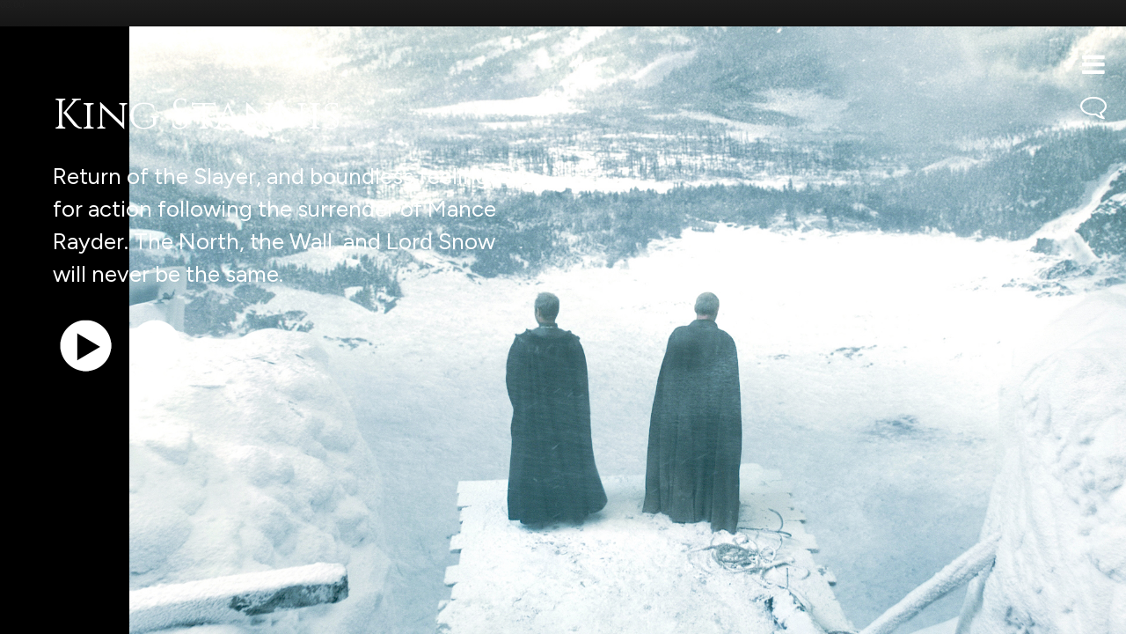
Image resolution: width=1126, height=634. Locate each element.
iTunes (235, 611)
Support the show (97, 611)
